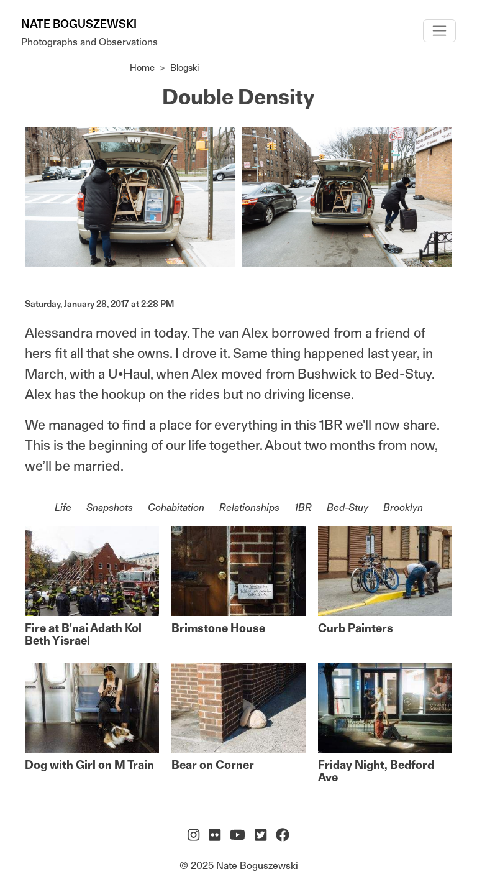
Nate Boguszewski (79, 23)
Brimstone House (218, 628)
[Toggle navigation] (439, 30)
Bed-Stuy (347, 507)
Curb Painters (355, 628)
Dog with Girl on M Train (89, 764)
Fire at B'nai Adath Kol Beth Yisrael (83, 634)
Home (142, 67)
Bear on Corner (212, 764)
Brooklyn (403, 507)
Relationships (249, 507)
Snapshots (109, 507)
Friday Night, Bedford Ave (376, 771)
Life (63, 507)
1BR (303, 507)
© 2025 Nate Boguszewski (238, 865)
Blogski (184, 67)
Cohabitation (176, 507)
